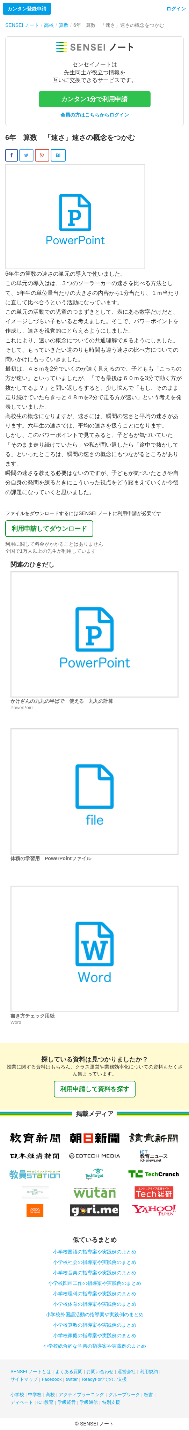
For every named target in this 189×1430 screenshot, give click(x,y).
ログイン (176, 9)
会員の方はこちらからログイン (94, 115)
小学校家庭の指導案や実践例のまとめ (94, 1335)
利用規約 (149, 1371)
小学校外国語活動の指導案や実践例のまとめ (95, 1314)
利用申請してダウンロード (49, 528)
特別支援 (111, 1402)
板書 (148, 1394)
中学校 (35, 1394)
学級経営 (67, 1402)
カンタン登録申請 (26, 9)
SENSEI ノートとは (30, 1371)
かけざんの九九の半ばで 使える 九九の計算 (61, 701)
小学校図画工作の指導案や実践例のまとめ (94, 1283)
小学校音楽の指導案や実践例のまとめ (94, 1272)
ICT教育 (45, 1402)
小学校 (17, 1394)
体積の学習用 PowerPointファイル (50, 858)
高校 (50, 1394)
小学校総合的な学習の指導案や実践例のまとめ (94, 1346)
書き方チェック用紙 (32, 1016)
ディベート (21, 1402)
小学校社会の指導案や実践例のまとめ (94, 1262)
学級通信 (89, 1402)
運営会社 (126, 1371)
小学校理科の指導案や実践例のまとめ (94, 1293)
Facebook (51, 1379)
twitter (72, 1379)
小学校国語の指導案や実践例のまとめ (94, 1251)
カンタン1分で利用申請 (94, 99)
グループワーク (124, 1394)
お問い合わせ (100, 1371)
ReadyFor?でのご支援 (104, 1379)
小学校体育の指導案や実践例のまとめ (94, 1304)
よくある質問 (68, 1371)
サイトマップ (24, 1379)
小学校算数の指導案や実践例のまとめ (94, 1325)
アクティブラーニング (81, 1394)
